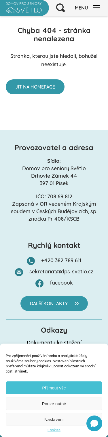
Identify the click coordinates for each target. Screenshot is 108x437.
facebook (61, 283)
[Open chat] (94, 423)
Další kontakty (49, 304)
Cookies (54, 430)
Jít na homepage (35, 87)
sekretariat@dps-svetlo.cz (61, 272)
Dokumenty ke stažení (54, 343)
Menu (87, 8)
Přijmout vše (54, 387)
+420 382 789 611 (61, 261)
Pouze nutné (54, 403)
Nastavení (54, 419)
